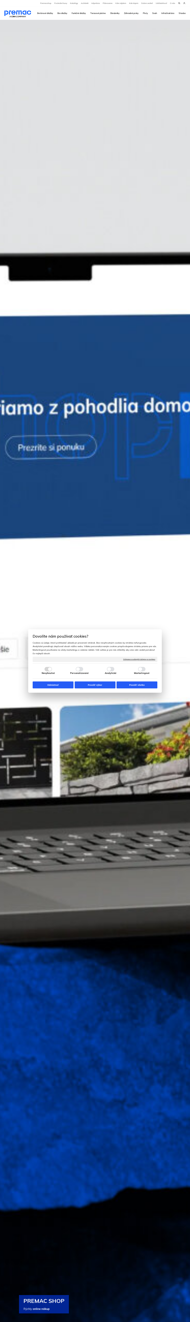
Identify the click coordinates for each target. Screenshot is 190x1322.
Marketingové (141, 673)
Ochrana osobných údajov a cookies (139, 659)
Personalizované (79, 673)
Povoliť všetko (137, 685)
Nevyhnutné (48, 673)
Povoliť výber (95, 685)
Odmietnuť (53, 685)
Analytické (111, 673)
